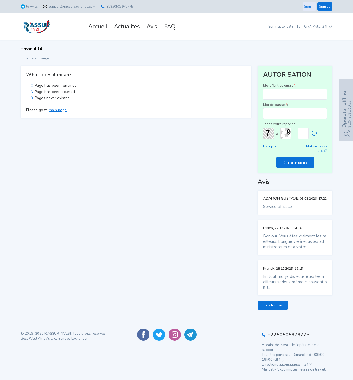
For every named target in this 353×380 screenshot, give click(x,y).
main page (58, 109)
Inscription (271, 146)
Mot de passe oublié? (316, 148)
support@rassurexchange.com (72, 6)
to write (31, 6)
